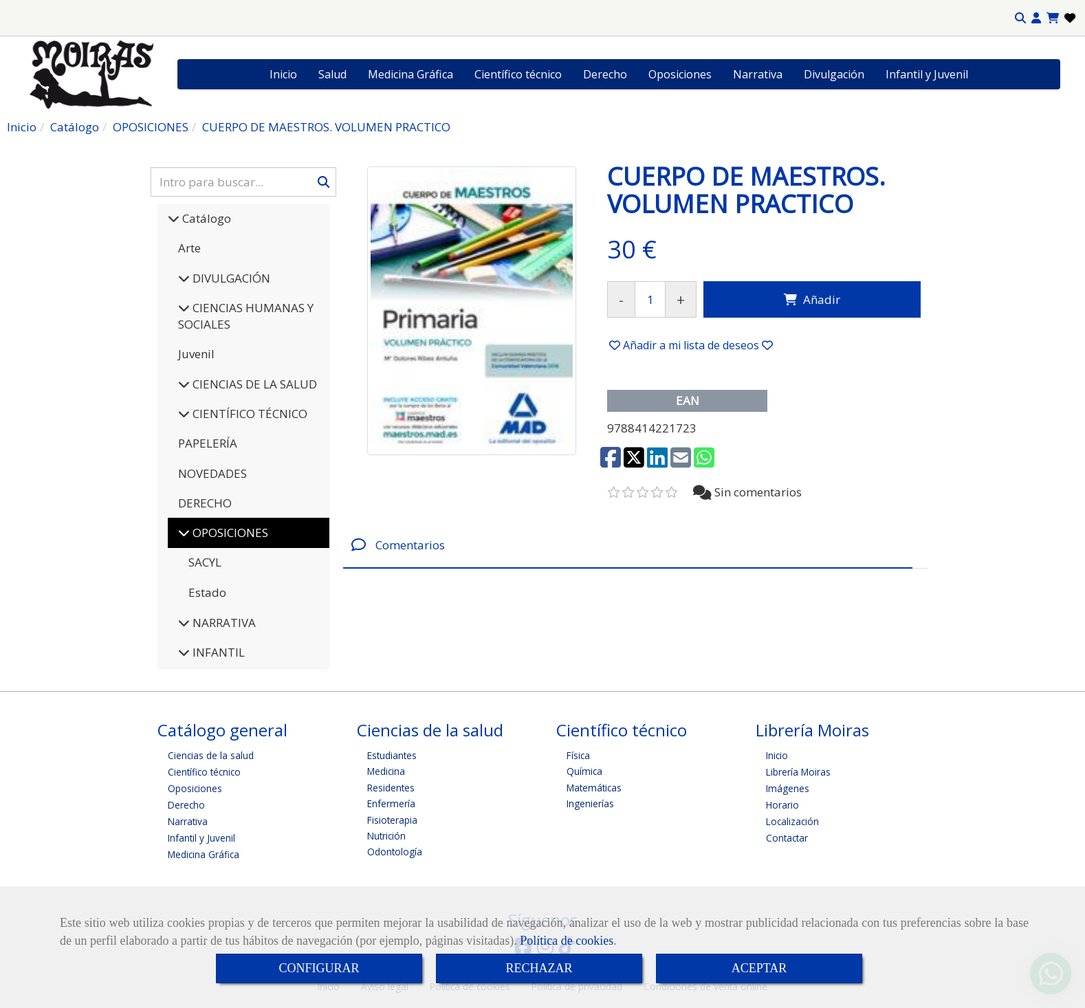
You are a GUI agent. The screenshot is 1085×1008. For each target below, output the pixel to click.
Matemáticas (594, 787)
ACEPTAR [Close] (759, 968)
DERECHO (205, 503)
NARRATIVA (223, 623)
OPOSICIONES (229, 532)
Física (578, 755)
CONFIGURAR (318, 968)
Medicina (386, 771)
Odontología (394, 851)
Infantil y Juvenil (927, 74)
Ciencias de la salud (211, 755)
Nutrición (386, 835)
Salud (332, 74)
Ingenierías (590, 803)
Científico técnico (518, 74)
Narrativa (757, 74)
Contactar (787, 837)
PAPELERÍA (207, 443)
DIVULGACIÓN (230, 278)
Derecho (605, 74)
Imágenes (787, 788)
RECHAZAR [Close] (538, 968)
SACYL (204, 562)
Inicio (283, 74)
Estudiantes (392, 755)
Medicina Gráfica (410, 74)
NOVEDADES (212, 473)
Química (584, 771)
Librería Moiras (798, 771)
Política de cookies (566, 940)
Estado (207, 592)
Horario (782, 804)
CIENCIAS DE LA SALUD (253, 384)
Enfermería (391, 803)
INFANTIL (217, 652)
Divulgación (834, 74)
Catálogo (205, 218)
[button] (1036, 18)
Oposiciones (680, 74)
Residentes (391, 787)
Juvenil (196, 354)
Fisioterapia (392, 819)
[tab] (627, 545)
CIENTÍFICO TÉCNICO (248, 413)
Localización (792, 821)
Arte (189, 248)
